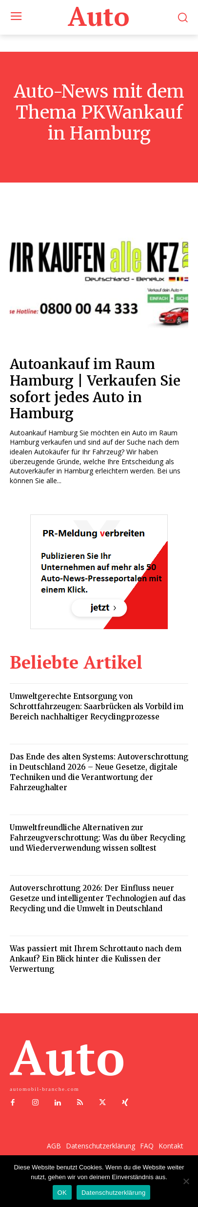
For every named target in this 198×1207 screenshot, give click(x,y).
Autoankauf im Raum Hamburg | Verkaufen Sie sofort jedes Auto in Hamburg (95, 388)
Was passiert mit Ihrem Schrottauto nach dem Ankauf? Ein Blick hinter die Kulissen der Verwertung (95, 959)
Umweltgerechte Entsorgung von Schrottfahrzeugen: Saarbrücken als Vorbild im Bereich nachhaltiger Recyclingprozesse (96, 706)
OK (62, 1192)
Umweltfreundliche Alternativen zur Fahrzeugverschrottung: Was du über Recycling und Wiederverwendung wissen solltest (97, 838)
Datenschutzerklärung (113, 1192)
